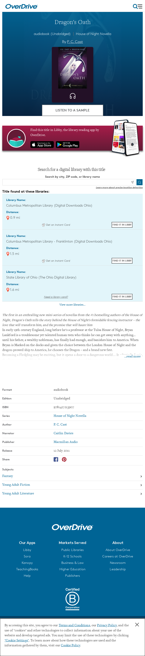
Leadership (118, 569)
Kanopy (27, 563)
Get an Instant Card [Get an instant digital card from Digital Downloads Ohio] (56, 224)
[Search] (140, 182)
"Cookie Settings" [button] (17, 640)
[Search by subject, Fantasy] (72, 476)
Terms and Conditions (74, 625)
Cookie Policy (70, 645)
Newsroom (118, 563)
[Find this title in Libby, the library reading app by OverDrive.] (72, 138)
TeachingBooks (27, 569)
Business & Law (72, 563)
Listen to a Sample (72, 110)
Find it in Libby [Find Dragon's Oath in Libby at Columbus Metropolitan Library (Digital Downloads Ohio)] (122, 224)
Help (27, 575)
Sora (27, 556)
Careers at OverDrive (117, 556)
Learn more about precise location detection (119, 187)
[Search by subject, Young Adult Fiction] (72, 485)
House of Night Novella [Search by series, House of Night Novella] (70, 416)
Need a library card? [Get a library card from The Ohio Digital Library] (56, 296)
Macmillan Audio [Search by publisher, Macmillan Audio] (66, 442)
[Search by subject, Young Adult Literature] (72, 494)
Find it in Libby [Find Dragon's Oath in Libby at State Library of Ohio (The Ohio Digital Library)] (122, 296)
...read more (132, 356)
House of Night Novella (93, 34)
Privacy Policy (107, 625)
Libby (27, 550)
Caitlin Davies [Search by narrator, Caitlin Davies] (63, 433)
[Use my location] (132, 182)
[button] (27, 542)
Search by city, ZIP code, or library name (72, 176)
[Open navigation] (137, 6)
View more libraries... (72, 304)
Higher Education (72, 569)
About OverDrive (118, 550)
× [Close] (137, 624)
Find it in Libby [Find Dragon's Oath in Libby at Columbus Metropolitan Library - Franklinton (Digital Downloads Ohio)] (122, 260)
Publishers (72, 575)
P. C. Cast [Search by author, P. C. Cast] (75, 41)
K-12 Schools (72, 556)
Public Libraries (72, 550)
